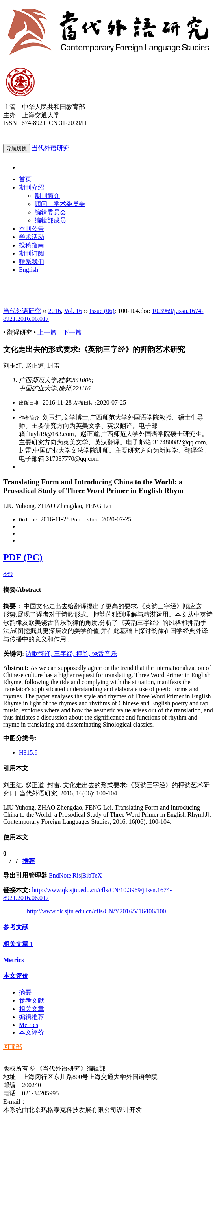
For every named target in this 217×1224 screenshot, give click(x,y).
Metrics (13, 960)
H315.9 (28, 752)
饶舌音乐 (104, 653)
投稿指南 (31, 245)
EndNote (60, 875)
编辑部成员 (50, 220)
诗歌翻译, (40, 653)
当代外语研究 (50, 148)
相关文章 (18, 944)
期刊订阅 (31, 253)
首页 (25, 179)
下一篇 (72, 332)
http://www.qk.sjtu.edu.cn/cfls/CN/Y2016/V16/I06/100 (96, 911)
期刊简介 (47, 195)
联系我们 (31, 261)
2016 (54, 310)
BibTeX (92, 875)
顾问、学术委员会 (60, 204)
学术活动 (31, 237)
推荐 (28, 861)
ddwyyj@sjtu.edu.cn (53, 1101)
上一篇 (46, 332)
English (28, 269)
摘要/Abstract (22, 589)
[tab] (108, 590)
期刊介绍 (31, 187)
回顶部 (12, 1047)
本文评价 (15, 975)
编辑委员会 (50, 212)
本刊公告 (31, 228)
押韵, (84, 653)
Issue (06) (102, 310)
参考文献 (15, 927)
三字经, (65, 653)
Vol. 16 (73, 310)
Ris (76, 875)
